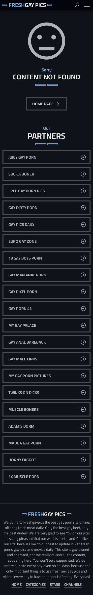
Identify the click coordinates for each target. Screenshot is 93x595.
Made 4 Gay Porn (24, 443)
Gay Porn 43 (20, 308)
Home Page (43, 104)
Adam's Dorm (21, 426)
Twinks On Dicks (23, 392)
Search (77, 5)
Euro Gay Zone (22, 241)
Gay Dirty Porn (22, 207)
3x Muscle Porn (23, 476)
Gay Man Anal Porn (27, 275)
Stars (55, 585)
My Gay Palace (22, 325)
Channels (73, 585)
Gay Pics (27, 5)
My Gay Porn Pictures (29, 375)
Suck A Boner (21, 174)
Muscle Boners (23, 409)
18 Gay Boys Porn (25, 258)
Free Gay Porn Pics (26, 191)
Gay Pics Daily (21, 224)
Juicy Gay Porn (22, 157)
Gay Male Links (22, 359)
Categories (36, 585)
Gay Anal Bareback (27, 342)
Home (16, 585)
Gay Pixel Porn (22, 291)
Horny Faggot (22, 459)
